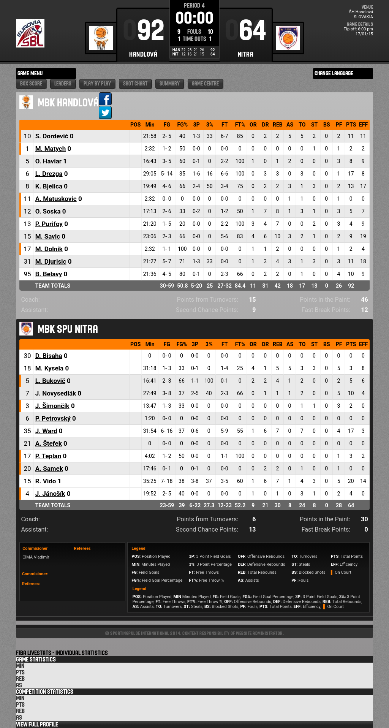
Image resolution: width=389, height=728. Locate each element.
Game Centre (205, 84)
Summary (170, 84)
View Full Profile (37, 724)
